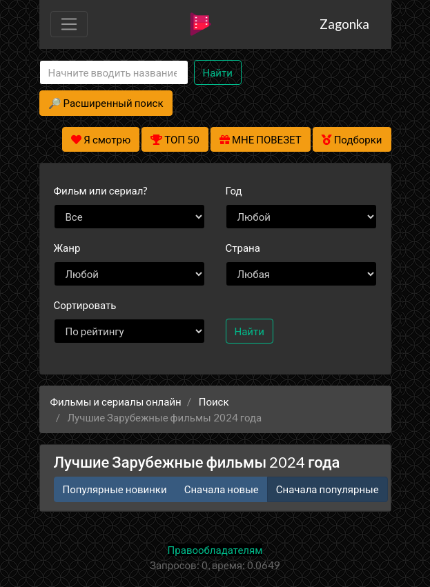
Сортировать (85, 305)
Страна (243, 247)
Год (234, 190)
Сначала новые (221, 489)
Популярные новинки (115, 489)
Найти (218, 72)
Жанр (67, 247)
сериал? (101, 190)
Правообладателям (215, 550)
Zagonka (344, 24)
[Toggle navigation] (69, 24)
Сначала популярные (327, 489)
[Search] (113, 73)
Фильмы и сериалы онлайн (116, 401)
